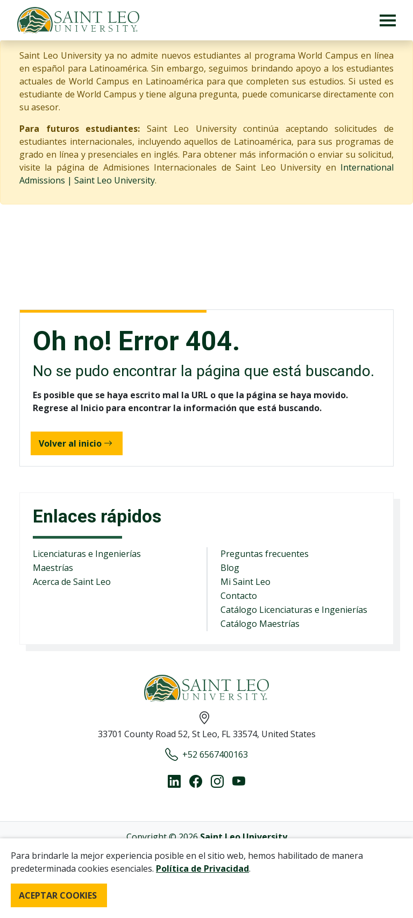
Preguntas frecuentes (264, 554)
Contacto (238, 596)
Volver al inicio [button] (75, 443)
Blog (229, 568)
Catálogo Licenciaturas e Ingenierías (293, 610)
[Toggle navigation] (387, 20)
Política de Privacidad (202, 868)
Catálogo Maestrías (260, 624)
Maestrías (53, 568)
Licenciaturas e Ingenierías (87, 554)
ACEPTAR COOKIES (58, 895)
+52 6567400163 (206, 754)
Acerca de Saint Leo (72, 582)
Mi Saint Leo (245, 582)
